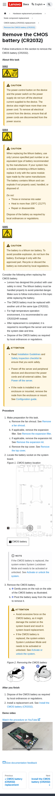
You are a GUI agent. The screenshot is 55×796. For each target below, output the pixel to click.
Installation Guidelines (29, 354)
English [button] (37, 4)
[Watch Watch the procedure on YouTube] (27, 736)
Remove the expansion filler (36, 433)
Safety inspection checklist (25, 358)
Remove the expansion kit (30, 442)
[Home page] (5, 13)
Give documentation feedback (19, 763)
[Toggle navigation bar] (4, 4)
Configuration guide (26, 399)
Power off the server (21, 380)
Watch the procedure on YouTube (21, 720)
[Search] (49, 4)
